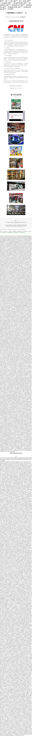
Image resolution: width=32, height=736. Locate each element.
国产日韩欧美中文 (18, 354)
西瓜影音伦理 (14, 558)
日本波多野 (13, 709)
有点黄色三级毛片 (26, 349)
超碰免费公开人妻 (12, 422)
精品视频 (27, 585)
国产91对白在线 (24, 300)
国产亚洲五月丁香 (29, 322)
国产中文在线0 (22, 610)
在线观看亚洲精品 (15, 516)
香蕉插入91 (5, 558)
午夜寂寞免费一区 (13, 654)
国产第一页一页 (12, 436)
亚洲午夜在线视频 (11, 437)
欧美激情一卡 (30, 466)
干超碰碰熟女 (23, 326)
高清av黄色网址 (3, 387)
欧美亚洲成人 (22, 729)
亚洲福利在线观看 (11, 414)
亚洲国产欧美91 (12, 536)
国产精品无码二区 (7, 340)
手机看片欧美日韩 (25, 250)
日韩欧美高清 (24, 700)
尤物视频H (28, 682)
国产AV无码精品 (6, 727)
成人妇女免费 (4, 685)
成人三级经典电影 (22, 401)
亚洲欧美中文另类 (8, 724)
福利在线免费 (3, 441)
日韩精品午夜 (4, 357)
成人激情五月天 (21, 327)
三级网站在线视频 (4, 528)
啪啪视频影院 (24, 675)
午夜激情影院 (9, 398)
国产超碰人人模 (14, 254)
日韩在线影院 (15, 718)
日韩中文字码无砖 (9, 312)
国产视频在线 (19, 514)
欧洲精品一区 (21, 447)
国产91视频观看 (11, 264)
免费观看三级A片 (3, 651)
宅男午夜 (23, 625)
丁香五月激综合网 (8, 622)
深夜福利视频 (19, 549)
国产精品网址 (25, 361)
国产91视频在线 (5, 346)
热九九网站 (4, 670)
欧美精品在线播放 (6, 388)
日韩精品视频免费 (28, 328)
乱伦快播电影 (9, 514)
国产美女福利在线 (4, 299)
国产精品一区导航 (6, 270)
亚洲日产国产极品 (17, 610)
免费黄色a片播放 (10, 369)
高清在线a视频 (28, 681)
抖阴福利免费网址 (9, 643)
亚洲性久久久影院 (13, 544)
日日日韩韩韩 (13, 491)
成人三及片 (24, 539)
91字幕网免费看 (10, 271)
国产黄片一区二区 (11, 687)
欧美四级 (3, 645)
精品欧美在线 (2, 634)
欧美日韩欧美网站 (12, 411)
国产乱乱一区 (19, 692)
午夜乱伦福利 (22, 292)
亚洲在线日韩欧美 (29, 409)
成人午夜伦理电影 (3, 513)
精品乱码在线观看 (4, 280)
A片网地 (30, 650)
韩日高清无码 (19, 501)
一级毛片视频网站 (22, 433)
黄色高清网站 (25, 398)
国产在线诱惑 (13, 309)
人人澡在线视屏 (6, 503)
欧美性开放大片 (4, 354)
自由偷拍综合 (25, 466)
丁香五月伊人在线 (4, 368)
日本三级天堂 (6, 359)
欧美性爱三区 (27, 678)
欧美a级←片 (18, 652)
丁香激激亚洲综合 (10, 249)
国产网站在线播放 (19, 301)
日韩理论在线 (8, 540)
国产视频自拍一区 (5, 505)
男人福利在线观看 (18, 496)
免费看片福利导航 (17, 565)
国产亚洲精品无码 (14, 255)
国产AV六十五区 (21, 360)
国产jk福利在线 (26, 324)
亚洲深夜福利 (12, 578)
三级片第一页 (26, 352)
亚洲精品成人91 (24, 499)
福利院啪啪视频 (15, 683)
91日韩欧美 (18, 562)
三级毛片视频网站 (8, 676)
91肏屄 (14, 535)
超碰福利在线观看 (17, 359)
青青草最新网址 (6, 358)
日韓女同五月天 (29, 528)
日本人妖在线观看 (10, 506)
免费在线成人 (10, 262)
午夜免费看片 (25, 366)
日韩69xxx (20, 537)
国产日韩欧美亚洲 (27, 414)
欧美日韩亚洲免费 (26, 606)
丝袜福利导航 (6, 447)
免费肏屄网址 (15, 271)
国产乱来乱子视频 (25, 439)
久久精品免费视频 (15, 306)
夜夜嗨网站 (23, 578)
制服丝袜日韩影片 (6, 671)
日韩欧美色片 (22, 698)
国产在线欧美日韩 (22, 705)
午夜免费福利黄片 (20, 720)
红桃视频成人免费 (13, 486)
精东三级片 (2, 563)
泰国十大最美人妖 (16, 614)
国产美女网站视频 (22, 693)
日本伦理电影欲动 (27, 543)
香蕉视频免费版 (8, 409)
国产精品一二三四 (9, 256)
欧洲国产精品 (8, 590)
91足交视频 (20, 504)
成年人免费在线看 (23, 511)
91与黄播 (25, 480)
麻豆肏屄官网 (14, 319)
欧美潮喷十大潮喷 (19, 689)
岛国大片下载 (30, 594)
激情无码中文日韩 (19, 563)
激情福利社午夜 (7, 251)
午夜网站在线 (5, 250)
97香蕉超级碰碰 (15, 356)
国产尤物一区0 (14, 514)
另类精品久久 (16, 705)
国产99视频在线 (13, 292)
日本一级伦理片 (26, 581)
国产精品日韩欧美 (13, 704)
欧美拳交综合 (28, 627)
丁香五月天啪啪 (5, 243)
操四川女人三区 (17, 323)
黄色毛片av (4, 694)
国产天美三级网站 (22, 494)
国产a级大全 (7, 649)
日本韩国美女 (29, 444)
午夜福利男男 (27, 247)
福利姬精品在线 (25, 626)
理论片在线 (12, 719)
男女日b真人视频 (19, 303)
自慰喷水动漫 (21, 351)
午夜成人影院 (3, 390)
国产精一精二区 (9, 279)
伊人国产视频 (18, 412)
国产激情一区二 (15, 369)
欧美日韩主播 (19, 673)
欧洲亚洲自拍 (6, 328)
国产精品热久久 (27, 699)
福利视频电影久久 (21, 560)
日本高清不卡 (7, 535)
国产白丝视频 (25, 303)
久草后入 (29, 704)
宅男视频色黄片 (23, 708)
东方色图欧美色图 (26, 351)
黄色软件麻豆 (28, 326)
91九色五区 (12, 541)
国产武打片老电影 (16, 434)
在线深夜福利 (9, 418)
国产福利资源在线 (6, 545)
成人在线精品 (5, 586)
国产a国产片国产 (25, 407)
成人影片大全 (23, 314)
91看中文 (4, 725)
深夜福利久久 (5, 531)
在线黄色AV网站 (28, 500)
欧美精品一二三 (22, 265)
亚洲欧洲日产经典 (5, 690)
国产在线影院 (6, 265)
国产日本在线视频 (7, 308)
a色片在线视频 (15, 388)
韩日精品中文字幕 (23, 307)
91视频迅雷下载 (10, 306)
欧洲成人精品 (20, 580)
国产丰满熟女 (19, 393)
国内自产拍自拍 (26, 356)
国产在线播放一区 (23, 510)
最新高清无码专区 (13, 539)
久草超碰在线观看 (10, 296)
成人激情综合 (23, 513)
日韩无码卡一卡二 (9, 694)
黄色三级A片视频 (21, 390)
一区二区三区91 (19, 532)
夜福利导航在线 (25, 462)
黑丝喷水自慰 (12, 708)
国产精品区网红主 (24, 245)
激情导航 (13, 627)
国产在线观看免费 (17, 530)
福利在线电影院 (3, 448)
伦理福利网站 (3, 300)
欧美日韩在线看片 (14, 611)
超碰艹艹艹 (11, 484)
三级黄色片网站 (23, 612)
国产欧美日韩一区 (19, 539)
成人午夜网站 (3, 282)
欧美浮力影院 (23, 652)
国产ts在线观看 (6, 492)
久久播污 (10, 601)
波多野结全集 (8, 311)
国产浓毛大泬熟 (4, 466)
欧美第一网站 (4, 281)
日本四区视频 (8, 637)
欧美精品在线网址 (27, 243)
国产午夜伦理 (9, 280)
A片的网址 (10, 497)
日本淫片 (8, 542)
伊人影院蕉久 (19, 557)
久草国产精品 (27, 438)
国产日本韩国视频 (25, 544)
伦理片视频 (20, 683)
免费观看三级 (18, 609)
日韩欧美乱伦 (14, 726)
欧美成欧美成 (12, 396)
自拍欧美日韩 (8, 292)
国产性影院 (10, 692)
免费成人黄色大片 (4, 512)
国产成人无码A (6, 610)
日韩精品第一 (12, 499)
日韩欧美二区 (23, 410)
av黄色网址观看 (29, 394)
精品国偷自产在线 (27, 502)
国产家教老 (8, 725)
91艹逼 (26, 719)
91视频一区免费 (4, 709)
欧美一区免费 (2, 349)
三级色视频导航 (8, 387)
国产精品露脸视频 (10, 528)
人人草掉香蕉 (15, 389)
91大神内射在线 (21, 352)
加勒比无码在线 (21, 249)
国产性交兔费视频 (4, 399)
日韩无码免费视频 (22, 699)
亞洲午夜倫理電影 (22, 465)
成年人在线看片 (20, 388)
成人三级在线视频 (25, 372)
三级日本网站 (3, 304)
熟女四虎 (23, 490)
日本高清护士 (17, 413)
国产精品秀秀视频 (20, 321)
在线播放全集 (5, 404)
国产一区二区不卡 (6, 415)
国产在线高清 (8, 448)
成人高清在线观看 (19, 728)
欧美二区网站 (30, 407)
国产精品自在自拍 (3, 417)
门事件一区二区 (7, 304)
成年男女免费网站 (3, 412)
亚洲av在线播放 (13, 660)
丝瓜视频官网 (27, 494)
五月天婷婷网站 (12, 276)
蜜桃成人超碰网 (15, 686)
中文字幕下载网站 (20, 368)
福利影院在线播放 (17, 598)
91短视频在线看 (27, 293)
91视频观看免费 (20, 341)
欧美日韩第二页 (8, 607)
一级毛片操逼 (26, 447)
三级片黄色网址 (12, 308)
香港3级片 (26, 672)
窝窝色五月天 (8, 511)
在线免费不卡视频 (21, 691)
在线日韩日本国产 (13, 471)
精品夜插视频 (17, 441)
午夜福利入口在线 (4, 480)
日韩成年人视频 (8, 323)
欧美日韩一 (18, 495)
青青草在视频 (23, 654)
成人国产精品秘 (8, 650)
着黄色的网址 (14, 407)
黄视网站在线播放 (25, 695)
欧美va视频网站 (23, 486)
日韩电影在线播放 (20, 423)
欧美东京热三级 (2, 317)
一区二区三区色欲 (7, 496)
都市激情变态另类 (14, 680)
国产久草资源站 (11, 318)
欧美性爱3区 (25, 689)
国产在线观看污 (15, 296)
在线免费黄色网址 (14, 607)
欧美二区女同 (27, 421)
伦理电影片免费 (9, 670)
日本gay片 (22, 677)
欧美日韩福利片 (14, 501)
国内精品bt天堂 (4, 269)
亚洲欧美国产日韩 (21, 482)
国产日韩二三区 (13, 310)
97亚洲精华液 (15, 506)
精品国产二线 (27, 340)
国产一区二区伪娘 (10, 368)
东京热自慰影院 (13, 362)
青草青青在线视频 (18, 305)
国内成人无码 (19, 703)
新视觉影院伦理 (15, 252)
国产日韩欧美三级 (17, 631)
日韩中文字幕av (20, 686)
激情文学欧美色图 (4, 272)
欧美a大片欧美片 (9, 392)
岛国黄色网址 (3, 251)
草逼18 (8, 708)
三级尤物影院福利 (15, 399)
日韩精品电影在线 (15, 352)
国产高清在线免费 (15, 341)
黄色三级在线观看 (23, 323)
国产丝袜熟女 (10, 466)
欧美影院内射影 (7, 684)
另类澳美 (26, 625)
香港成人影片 (27, 265)
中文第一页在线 (2, 305)
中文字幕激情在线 (20, 366)
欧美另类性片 (4, 278)
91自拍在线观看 (25, 657)
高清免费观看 (18, 421)
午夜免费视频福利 (21, 543)
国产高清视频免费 (13, 551)
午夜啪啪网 (29, 499)
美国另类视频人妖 (4, 310)
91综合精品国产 (3, 298)
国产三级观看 (4, 371)
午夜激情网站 (16, 582)
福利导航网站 (12, 347)
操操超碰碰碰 (15, 312)
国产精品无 (17, 545)
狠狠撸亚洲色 (24, 297)
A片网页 (15, 703)
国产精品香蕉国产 (14, 417)
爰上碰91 (20, 582)
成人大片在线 (22, 553)
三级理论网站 (5, 275)
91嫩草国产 (19, 589)
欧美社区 (2, 582)
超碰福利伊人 (9, 250)
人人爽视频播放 (16, 327)
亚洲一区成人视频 (9, 366)
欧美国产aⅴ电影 (19, 279)
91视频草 (17, 590)
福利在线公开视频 (16, 248)
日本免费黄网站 (22, 276)
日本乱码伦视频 (18, 622)
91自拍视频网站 (20, 291)
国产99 (30, 597)
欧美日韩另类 (21, 346)
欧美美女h (6, 648)
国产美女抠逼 (10, 463)
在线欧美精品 (9, 263)
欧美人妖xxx (22, 507)
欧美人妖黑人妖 (21, 437)
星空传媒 (12, 543)
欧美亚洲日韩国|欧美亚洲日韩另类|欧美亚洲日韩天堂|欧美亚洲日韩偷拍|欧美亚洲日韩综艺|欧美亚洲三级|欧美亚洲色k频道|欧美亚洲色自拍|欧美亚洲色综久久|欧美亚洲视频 (16, 459)
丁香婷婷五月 (19, 245)
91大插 (9, 587)
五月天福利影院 (22, 697)
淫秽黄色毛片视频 (21, 687)
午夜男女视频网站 (4, 418)
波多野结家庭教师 (16, 242)
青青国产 (22, 496)
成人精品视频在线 (25, 374)
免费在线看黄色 (3, 301)
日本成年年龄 (8, 645)
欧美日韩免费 (11, 577)
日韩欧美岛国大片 (15, 531)
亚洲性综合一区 (15, 386)
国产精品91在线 (16, 293)
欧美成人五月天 (6, 450)
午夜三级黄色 (6, 445)
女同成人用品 (5, 296)
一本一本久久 (5, 687)
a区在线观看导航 (8, 500)
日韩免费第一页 (8, 608)
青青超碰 (12, 489)
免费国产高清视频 (18, 709)
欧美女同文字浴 (17, 435)
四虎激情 (22, 515)
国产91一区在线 (8, 372)
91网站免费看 (5, 692)
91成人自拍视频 (18, 304)
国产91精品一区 (28, 364)
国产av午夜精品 (22, 633)
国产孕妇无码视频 (20, 688)
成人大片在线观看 (20, 445)
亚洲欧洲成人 (24, 488)
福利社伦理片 (7, 484)
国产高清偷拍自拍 (17, 672)
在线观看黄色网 (22, 696)
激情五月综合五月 (14, 557)
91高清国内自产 (8, 579)
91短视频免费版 (16, 640)
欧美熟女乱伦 (14, 301)
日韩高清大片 (17, 266)
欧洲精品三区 (7, 411)
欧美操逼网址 (26, 644)
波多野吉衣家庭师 (22, 593)
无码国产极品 (19, 731)
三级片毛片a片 (2, 502)
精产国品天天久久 (27, 517)
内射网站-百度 (27, 564)
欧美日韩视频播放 (10, 494)
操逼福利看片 (23, 282)
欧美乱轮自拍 (11, 672)
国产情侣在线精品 (17, 697)
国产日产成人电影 (8, 726)
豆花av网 (17, 595)
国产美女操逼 (9, 341)
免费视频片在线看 (14, 398)
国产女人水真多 (22, 722)
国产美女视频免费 (4, 369)
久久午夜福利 (18, 251)
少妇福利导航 (25, 636)
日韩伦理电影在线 (26, 674)
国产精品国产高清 (23, 328)
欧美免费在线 (18, 658)
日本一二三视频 (5, 640)
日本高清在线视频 (28, 412)
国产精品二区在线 (4, 338)
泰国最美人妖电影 (3, 590)
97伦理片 (21, 462)
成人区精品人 (28, 590)
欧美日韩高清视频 (12, 247)
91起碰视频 (6, 677)
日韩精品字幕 (19, 685)
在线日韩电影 (25, 416)
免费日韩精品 (26, 360)
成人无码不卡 (5, 707)
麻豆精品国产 (12, 628)
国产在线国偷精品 (25, 278)
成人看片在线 (12, 450)
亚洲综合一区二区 (20, 406)
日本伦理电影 (15, 349)
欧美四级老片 (29, 361)
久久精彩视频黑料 (4, 416)
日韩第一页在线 (20, 294)
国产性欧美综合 (11, 671)
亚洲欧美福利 (17, 358)
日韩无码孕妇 (13, 590)
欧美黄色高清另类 (23, 586)
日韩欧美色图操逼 (16, 249)
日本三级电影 (28, 295)
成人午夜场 (21, 541)
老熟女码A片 (28, 596)
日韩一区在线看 (6, 493)
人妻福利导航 (18, 308)
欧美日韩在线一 (2, 676)
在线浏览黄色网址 (6, 504)
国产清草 (8, 532)
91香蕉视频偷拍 (29, 501)
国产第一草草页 (21, 273)
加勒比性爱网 (29, 267)
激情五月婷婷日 (9, 399)
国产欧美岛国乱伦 (24, 634)
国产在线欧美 (24, 645)
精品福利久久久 (8, 309)
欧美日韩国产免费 (28, 503)
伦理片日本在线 (2, 316)
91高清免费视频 (26, 487)
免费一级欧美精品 (21, 260)
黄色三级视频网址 (12, 266)
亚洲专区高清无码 (13, 562)
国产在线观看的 (4, 263)
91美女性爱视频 (22, 345)
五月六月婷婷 (5, 688)
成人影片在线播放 (26, 406)
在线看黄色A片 (2, 501)
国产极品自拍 (15, 279)
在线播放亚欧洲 (15, 606)
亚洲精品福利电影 (17, 450)
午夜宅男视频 (28, 470)
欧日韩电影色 (25, 339)
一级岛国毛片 (20, 325)
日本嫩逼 (12, 461)
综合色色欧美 (13, 421)
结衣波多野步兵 (6, 628)
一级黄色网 (10, 627)
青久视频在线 (25, 254)
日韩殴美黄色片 (8, 548)
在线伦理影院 (22, 503)
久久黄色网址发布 (9, 314)
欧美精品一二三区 (23, 484)
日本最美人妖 (6, 345)
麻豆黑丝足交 (6, 723)
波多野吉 (19, 648)
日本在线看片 (16, 347)
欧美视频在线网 (8, 461)
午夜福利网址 (28, 593)
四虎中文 (28, 611)
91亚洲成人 (20, 606)
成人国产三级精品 (17, 270)
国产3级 (5, 532)
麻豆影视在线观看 (24, 408)
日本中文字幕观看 (8, 410)
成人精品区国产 (16, 329)
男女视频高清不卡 (23, 690)
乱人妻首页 (11, 609)
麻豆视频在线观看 (26, 670)
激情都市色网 (11, 242)
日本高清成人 (10, 444)
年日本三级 (4, 488)
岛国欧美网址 (15, 268)
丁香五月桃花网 (19, 312)
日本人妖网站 (3, 276)
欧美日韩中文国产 (21, 356)
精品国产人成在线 (11, 328)
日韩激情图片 (29, 675)
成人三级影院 (9, 440)
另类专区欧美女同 (25, 728)
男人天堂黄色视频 (26, 388)
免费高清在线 (17, 422)
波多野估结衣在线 (20, 566)
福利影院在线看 (24, 551)
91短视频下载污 (18, 725)
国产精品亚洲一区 (24, 549)
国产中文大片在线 (4, 249)
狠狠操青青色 (27, 705)
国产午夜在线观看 (25, 726)
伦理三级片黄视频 (12, 295)
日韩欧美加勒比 (19, 442)
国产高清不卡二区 (22, 449)
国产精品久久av (18, 418)
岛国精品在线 (4, 314)
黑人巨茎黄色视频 (14, 365)
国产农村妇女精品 (7, 486)
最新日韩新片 (14, 275)
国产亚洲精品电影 (28, 315)
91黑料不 (27, 676)
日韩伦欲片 (11, 504)
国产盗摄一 (4, 673)
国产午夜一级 (13, 559)
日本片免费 (9, 483)
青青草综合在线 (7, 305)
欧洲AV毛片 (15, 688)
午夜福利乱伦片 (14, 585)
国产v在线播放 (11, 403)
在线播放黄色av (25, 370)
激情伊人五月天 (13, 274)
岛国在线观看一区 (22, 434)
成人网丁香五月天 (19, 493)
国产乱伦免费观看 (20, 313)
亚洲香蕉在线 (6, 434)
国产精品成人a (8, 489)
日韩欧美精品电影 (27, 317)
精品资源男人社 (6, 329)
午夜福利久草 (28, 722)
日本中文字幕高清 (10, 376)
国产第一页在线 (2, 315)
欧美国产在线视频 (26, 338)
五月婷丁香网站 (4, 421)
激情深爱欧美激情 (13, 340)
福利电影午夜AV (27, 413)
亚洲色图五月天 (11, 290)
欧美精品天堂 (15, 394)
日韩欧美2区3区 (5, 446)
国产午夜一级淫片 (14, 589)
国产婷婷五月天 (6, 554)
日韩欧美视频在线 (11, 465)
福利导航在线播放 (6, 672)
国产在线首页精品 (14, 344)
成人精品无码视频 (25, 404)
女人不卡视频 (24, 394)
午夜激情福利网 (21, 536)
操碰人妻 (14, 507)
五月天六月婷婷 (18, 326)
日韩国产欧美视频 (5, 550)
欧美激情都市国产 (24, 547)
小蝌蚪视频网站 (4, 515)
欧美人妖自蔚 (15, 416)
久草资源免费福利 (18, 499)
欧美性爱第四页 (19, 299)
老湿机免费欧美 (19, 468)
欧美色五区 (10, 636)
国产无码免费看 (5, 444)
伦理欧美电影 (26, 253)
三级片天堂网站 (24, 563)
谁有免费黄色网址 (11, 293)
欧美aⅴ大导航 (13, 638)
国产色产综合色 (17, 259)
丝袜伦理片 (14, 692)
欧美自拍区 (9, 681)
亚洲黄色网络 (9, 464)
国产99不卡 (19, 547)
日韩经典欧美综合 (22, 293)
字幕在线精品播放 (15, 624)
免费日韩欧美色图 (23, 251)
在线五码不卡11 (25, 491)
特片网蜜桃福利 (23, 274)
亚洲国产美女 (14, 391)
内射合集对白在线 (9, 301)
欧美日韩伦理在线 (20, 339)
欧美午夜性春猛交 (15, 385)
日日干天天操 (20, 361)
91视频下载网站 (23, 558)
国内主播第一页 (6, 422)
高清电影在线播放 (8, 585)
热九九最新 (2, 610)
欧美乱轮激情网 (4, 279)
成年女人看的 (20, 443)
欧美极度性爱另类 (19, 544)
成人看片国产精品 (25, 718)
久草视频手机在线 (8, 600)
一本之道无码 (19, 367)
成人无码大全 (16, 605)
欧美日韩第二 (17, 630)
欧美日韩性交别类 (12, 265)
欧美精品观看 (17, 461)
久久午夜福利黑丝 (28, 534)
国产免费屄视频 (16, 447)
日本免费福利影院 (23, 641)
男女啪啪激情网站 (28, 348)
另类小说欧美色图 (15, 670)
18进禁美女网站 (21, 552)
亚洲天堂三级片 (17, 337)
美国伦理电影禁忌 (9, 487)
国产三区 (3, 608)
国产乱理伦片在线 (7, 470)
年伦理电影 (13, 630)
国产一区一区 (9, 406)
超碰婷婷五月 (6, 290)
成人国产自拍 (12, 435)
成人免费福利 (12, 661)
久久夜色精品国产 (8, 300)
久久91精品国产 (11, 447)
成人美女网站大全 (15, 256)
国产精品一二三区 (12, 307)
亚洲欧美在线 (23, 596)
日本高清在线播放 (10, 433)
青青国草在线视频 (27, 306)
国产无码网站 (24, 707)
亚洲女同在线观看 (23, 316)
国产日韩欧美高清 (19, 372)
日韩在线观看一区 (23, 587)
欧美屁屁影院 (13, 357)
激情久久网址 (15, 314)
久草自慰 (13, 548)
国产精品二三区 (6, 242)
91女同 (9, 534)
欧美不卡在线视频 (24, 505)
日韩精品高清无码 (16, 424)
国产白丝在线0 (9, 404)
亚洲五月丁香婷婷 (20, 732)
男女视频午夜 (2, 602)
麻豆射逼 (8, 488)
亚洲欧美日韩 (4, 659)
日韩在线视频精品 (19, 467)
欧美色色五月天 (21, 516)
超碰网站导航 (5, 277)
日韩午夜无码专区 (12, 492)
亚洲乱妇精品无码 (10, 604)
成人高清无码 (19, 300)
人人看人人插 (5, 438)
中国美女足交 (6, 293)
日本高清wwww (22, 642)
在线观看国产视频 (15, 320)
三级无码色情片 (6, 553)
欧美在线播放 (17, 629)
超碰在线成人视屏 (27, 592)
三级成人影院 (4, 400)
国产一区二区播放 (17, 436)
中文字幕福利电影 (25, 417)
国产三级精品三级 (22, 243)
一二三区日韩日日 (14, 730)
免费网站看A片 (12, 316)
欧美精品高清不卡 (22, 575)
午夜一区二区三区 (27, 363)
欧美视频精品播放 (18, 637)
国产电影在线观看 (15, 246)
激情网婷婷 (2, 648)
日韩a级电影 (17, 698)
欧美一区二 (7, 598)
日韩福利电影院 (29, 489)
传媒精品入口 (11, 252)
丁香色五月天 (22, 318)
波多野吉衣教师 (7, 258)
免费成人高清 (5, 360)
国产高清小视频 (5, 465)
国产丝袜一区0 (29, 535)
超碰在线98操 (29, 565)
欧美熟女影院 (29, 258)
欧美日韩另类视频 (7, 326)
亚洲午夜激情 (15, 367)
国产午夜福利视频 (17, 318)
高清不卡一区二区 (24, 367)
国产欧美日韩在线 (7, 337)
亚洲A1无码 (3, 600)
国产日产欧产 (4, 681)
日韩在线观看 (14, 418)
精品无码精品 (2, 485)
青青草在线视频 (28, 697)
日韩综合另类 (20, 267)
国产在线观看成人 (21, 419)
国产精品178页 (12, 545)
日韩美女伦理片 (18, 538)
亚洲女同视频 (24, 501)
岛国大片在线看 (5, 469)
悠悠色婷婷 (2, 468)
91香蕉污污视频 (16, 437)
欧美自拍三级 (18, 596)
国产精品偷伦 (7, 639)
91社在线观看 (17, 661)
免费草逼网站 (28, 467)
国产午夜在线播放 (4, 407)
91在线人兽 (19, 700)
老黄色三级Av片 (23, 495)
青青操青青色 (24, 683)
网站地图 (23, 232)
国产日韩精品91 (19, 394)
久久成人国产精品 (18, 343)
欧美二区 (16, 492)
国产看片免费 (25, 649)
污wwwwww (14, 583)
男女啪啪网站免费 (15, 502)
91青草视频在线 (20, 509)
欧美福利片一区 (22, 396)
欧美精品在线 (17, 315)
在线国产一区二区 (20, 581)
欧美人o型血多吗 (25, 355)
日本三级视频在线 (17, 722)
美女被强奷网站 (7, 612)
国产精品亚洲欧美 (8, 519)
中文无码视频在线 (28, 561)
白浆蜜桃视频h (10, 243)
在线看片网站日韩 (17, 342)
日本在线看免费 (2, 611)
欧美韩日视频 (20, 246)
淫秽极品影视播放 (19, 387)
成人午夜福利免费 (14, 397)
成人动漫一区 (12, 329)
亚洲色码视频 (9, 297)
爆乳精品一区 (26, 482)
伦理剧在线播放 (5, 260)
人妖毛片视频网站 (26, 509)
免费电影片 (28, 518)
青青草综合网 (24, 389)
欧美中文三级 (17, 449)
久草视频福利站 (3, 254)
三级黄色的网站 (18, 602)
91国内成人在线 (6, 655)
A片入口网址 (26, 691)
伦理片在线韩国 (2, 362)
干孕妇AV (23, 703)
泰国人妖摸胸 (26, 386)
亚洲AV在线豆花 (21, 531)
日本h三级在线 (13, 542)
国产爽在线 (11, 507)
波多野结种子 (20, 338)
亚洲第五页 (9, 709)
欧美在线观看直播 (25, 387)
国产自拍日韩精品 (15, 487)
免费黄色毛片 (24, 397)
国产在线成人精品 (4, 312)
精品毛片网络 (10, 586)
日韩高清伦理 (9, 624)
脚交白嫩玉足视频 (26, 294)
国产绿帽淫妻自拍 (10, 253)
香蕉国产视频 (20, 674)
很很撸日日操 (12, 317)
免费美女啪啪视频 (4, 635)
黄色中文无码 (18, 638)
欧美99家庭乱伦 (18, 307)
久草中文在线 (29, 325)
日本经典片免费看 (9, 257)
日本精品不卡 (2, 326)
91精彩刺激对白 (6, 266)
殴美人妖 (3, 589)
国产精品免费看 (14, 245)
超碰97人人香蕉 (11, 270)
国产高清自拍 (29, 719)
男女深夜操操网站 (21, 385)
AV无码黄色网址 (13, 633)
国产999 (13, 527)
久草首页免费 (22, 672)
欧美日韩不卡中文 (9, 371)
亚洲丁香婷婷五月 (15, 371)
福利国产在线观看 (29, 512)
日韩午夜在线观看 (21, 481)
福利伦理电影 (16, 533)
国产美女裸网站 (12, 402)
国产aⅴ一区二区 (26, 266)
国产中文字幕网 (24, 353)
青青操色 (27, 597)
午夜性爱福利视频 (3, 323)
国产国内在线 (19, 344)
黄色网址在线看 (19, 420)
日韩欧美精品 (18, 340)
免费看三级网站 (26, 635)
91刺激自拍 (26, 677)
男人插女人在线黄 (12, 451)
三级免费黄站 (7, 653)
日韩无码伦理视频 (9, 299)
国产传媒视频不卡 (5, 614)
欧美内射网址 (7, 396)
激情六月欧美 (26, 277)
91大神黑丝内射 (26, 269)
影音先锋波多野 (29, 637)
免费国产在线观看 (10, 356)
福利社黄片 (2, 603)
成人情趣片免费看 (11, 359)
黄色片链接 (4, 680)
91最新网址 (18, 486)
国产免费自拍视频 (22, 584)
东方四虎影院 (4, 393)
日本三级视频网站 (22, 629)
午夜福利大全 (23, 322)
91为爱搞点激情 (22, 627)
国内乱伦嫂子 (24, 267)
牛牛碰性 (9, 560)
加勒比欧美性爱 (2, 255)
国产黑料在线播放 (14, 560)
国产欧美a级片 (26, 252)
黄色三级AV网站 (7, 362)
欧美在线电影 (5, 561)
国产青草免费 (27, 405)
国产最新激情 (27, 362)
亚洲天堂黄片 (24, 602)
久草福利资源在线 (18, 634)
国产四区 (26, 554)
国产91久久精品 (23, 311)
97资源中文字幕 (21, 424)
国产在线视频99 (17, 316)
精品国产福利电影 (15, 280)
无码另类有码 (4, 350)
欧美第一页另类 (24, 325)
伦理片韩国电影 (20, 528)
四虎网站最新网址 (19, 488)
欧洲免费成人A (15, 361)
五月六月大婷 (15, 580)
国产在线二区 (8, 680)
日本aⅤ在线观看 (16, 517)
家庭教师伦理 (11, 641)
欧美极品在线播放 (13, 364)
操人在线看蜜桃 (13, 546)
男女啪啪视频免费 (8, 557)
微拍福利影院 (22, 317)
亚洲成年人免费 (23, 483)
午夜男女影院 (8, 656)
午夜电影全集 (27, 605)
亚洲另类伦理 (17, 540)
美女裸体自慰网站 (27, 555)
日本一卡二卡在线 (29, 655)
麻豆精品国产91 (11, 553)
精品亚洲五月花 (25, 272)
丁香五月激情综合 (4, 392)
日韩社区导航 (14, 673)
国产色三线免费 (19, 255)
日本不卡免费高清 (4, 366)
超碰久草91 (23, 597)
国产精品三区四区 (21, 730)
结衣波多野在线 (21, 244)
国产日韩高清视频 (29, 308)
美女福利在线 (26, 256)
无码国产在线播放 (25, 301)
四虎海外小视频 (17, 498)
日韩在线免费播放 (3, 309)
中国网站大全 (5, 389)
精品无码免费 (25, 346)
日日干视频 (11, 503)
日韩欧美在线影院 (23, 651)
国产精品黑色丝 (22, 435)
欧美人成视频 (2, 358)
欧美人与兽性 (25, 444)
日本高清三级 (21, 670)
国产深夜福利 (9, 556)
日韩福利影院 (12, 540)
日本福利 (14, 595)
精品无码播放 (3, 347)
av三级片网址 (14, 483)
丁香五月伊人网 (3, 642)
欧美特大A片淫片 (17, 489)
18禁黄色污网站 (22, 359)
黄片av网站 (21, 640)
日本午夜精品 (25, 647)
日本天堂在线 (18, 735)
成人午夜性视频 (23, 409)
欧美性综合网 (15, 432)
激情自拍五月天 (20, 399)
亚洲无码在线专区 (18, 408)
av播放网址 (18, 633)
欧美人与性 (27, 702)
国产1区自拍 (26, 533)
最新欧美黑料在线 (22, 653)
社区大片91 (20, 706)
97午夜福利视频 (2, 540)
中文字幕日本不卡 (13, 468)
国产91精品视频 (2, 322)
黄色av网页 (18, 583)
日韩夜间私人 (15, 325)
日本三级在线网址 (10, 605)
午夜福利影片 (14, 731)
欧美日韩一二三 (4, 248)
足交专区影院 (24, 527)
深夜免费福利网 (6, 507)
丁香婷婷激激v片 (14, 370)
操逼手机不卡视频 (17, 727)
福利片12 (16, 719)
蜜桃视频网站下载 (26, 373)
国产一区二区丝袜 (19, 297)
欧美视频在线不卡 (25, 704)
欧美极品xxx (24, 467)
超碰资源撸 (2, 660)
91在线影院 (6, 629)
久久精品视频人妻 (20, 415)
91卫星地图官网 (28, 643)
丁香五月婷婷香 (23, 412)
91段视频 (13, 642)
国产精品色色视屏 (5, 481)
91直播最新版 (5, 534)
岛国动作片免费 (24, 557)
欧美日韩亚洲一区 (26, 724)
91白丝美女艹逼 (25, 376)
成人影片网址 (14, 400)
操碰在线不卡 (20, 389)
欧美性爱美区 (27, 623)
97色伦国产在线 (22, 450)
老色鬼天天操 (19, 314)
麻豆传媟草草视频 (14, 420)
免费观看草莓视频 (17, 690)
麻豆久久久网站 (11, 696)
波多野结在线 (10, 346)
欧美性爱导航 (14, 581)
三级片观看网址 (4, 256)
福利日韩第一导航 (17, 414)
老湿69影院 (12, 612)
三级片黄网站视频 (28, 410)
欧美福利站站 (27, 358)
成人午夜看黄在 (27, 435)
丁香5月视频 (3, 607)
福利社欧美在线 (6, 436)
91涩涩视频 (5, 580)
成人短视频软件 (26, 403)
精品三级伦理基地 (19, 374)
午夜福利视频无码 (17, 655)
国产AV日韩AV (21, 480)
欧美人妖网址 (3, 247)
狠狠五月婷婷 (21, 533)
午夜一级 (2, 559)
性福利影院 (13, 634)
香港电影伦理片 (10, 244)
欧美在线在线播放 (21, 464)
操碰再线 (29, 563)
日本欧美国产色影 (11, 702)
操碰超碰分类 (13, 695)
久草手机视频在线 (11, 629)
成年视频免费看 (15, 480)
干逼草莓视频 (17, 657)
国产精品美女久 (13, 281)
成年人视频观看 (28, 602)
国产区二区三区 (26, 273)
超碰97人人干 (12, 637)
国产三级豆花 (6, 641)
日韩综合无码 (4, 245)
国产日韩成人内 (24, 701)
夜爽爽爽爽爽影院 (5, 443)
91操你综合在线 (28, 654)
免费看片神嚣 (5, 271)
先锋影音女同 (9, 442)
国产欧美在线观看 (11, 375)
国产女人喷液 (18, 362)
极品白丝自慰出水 (6, 294)
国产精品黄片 (7, 276)
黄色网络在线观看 (8, 397)
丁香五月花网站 (9, 278)
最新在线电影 (12, 259)
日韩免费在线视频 (9, 254)
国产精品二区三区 (25, 312)
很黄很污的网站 (10, 691)
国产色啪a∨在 (13, 652)
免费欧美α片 (7, 390)
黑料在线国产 (17, 576)
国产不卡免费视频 (19, 439)
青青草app (28, 686)
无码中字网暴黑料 (16, 360)
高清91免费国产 (22, 413)
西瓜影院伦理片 (26, 296)
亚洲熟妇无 (18, 491)
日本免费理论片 (12, 603)
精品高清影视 (18, 643)
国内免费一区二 (23, 418)
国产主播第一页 (23, 309)
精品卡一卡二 (29, 598)
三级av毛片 (15, 700)
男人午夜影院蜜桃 (24, 598)
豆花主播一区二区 (23, 337)
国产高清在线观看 (23, 310)
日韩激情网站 (24, 257)
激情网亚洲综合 (9, 355)
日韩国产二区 (24, 391)
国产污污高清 (4, 423)
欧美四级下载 (15, 445)
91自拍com (4, 543)
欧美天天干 (19, 505)
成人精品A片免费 (4, 319)
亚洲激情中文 (18, 310)
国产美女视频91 (27, 276)
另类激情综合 (10, 320)
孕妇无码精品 (9, 391)
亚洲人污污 (18, 660)
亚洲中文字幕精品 (23, 295)
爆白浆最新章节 (10, 690)
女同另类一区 (14, 355)
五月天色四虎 (14, 263)
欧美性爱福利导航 (14, 532)
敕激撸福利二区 (29, 310)
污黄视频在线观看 (6, 307)
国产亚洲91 (24, 512)
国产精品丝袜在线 (24, 673)
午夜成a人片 (16, 592)
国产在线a (11, 535)
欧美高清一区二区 (9, 419)
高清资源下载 (11, 445)
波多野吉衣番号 (12, 337)
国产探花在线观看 (28, 610)
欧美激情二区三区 (26, 443)
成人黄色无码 (14, 694)
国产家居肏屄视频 (8, 344)
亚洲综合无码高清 (9, 394)
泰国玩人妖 (18, 682)
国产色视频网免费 (13, 282)
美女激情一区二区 (24, 354)
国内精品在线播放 (21, 306)
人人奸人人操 (23, 436)
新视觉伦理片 (4, 274)
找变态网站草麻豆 (8, 720)
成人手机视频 (27, 496)
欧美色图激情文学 (22, 590)
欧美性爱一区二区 (12, 449)
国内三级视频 (21, 576)
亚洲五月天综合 (21, 242)
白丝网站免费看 (12, 311)
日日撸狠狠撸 (11, 697)
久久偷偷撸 (17, 642)
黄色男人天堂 (15, 647)
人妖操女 (16, 509)
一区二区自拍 (18, 554)
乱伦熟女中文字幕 (5, 273)
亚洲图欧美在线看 (26, 640)
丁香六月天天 (23, 438)
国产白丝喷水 (4, 386)
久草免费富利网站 (6, 696)
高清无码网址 (13, 682)
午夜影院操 (27, 693)
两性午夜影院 (18, 587)
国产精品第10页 (18, 263)
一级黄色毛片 (22, 446)
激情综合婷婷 (16, 363)
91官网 (16, 588)
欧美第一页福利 (7, 413)
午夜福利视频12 (10, 373)
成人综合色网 (26, 419)
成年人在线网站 (29, 304)
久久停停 (20, 657)
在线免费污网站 (26, 732)
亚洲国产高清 (13, 354)
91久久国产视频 (17, 265)
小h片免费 (10, 683)
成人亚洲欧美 (10, 613)
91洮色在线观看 (3, 401)
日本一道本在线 (23, 659)
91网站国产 (11, 610)
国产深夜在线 (9, 339)
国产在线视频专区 (27, 390)
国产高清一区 (2, 720)
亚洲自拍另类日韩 (14, 600)
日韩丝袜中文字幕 (4, 376)
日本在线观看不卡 (13, 326)
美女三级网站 (29, 416)
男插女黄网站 (4, 506)
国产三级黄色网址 (20, 416)
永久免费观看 (6, 414)
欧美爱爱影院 (12, 294)
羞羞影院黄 (18, 483)
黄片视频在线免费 (9, 516)
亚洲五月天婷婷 (4, 581)
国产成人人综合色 (4, 394)
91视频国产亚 (16, 504)
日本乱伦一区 (17, 627)
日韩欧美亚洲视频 (14, 300)
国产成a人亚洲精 (12, 588)
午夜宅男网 (15, 508)
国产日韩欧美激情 (28, 614)
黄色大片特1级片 (28, 734)
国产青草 (3, 684)
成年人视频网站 (27, 359)
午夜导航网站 (11, 727)
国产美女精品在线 (17, 328)
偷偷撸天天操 (27, 492)
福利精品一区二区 (12, 734)
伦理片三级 (22, 604)
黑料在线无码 (23, 343)
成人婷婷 (2, 649)
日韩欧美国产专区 (4, 675)
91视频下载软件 (10, 658)
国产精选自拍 (23, 350)
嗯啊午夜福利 (18, 274)
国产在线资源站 (26, 392)
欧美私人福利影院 (11, 345)
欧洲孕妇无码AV (23, 535)
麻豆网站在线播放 (13, 493)
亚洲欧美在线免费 (4, 624)
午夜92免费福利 (14, 339)
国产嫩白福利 (23, 340)
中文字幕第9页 (14, 393)
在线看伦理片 (16, 512)
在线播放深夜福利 (28, 436)
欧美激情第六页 (27, 434)
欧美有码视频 (2, 340)
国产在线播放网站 (21, 324)
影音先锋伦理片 (17, 555)
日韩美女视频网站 (15, 733)
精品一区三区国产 (4, 385)
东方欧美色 (9, 707)
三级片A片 (8, 719)
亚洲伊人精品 (4, 406)
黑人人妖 (11, 699)
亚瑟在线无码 (18, 438)
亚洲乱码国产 (21, 613)
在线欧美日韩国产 (25, 514)
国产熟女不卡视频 (20, 355)
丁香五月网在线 (28, 316)
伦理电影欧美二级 (29, 484)
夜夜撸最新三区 (12, 587)
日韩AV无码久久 (27, 385)
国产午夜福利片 (28, 402)
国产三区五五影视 (21, 347)
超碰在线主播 (19, 365)
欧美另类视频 (4, 733)
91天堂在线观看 (4, 420)
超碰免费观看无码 (17, 678)
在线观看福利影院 (7, 435)
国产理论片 (10, 648)
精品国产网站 (2, 290)
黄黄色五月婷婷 (6, 351)
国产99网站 (23, 500)
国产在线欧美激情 (10, 248)
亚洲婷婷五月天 (7, 508)
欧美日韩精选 (27, 465)
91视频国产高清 (24, 246)
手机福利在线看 (9, 272)
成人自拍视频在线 (24, 448)
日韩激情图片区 (12, 408)
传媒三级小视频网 (10, 678)
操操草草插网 (11, 533)
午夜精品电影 (5, 555)
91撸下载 (1, 560)
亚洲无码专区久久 (24, 365)
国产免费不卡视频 (28, 396)
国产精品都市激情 (26, 290)
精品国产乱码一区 (5, 373)
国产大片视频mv (15, 291)
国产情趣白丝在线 (16, 253)
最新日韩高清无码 (18, 309)
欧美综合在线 (5, 722)
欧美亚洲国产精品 (17, 396)
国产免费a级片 (28, 696)
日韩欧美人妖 (3, 533)
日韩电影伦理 (21, 269)
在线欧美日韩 (18, 654)
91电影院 (25, 687)
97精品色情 (12, 518)
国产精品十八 (20, 724)
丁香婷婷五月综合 (26, 341)
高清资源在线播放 (23, 609)
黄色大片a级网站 (3, 595)
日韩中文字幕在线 (28, 584)
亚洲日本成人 (16, 693)
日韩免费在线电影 (5, 262)
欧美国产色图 (16, 390)
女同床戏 (13, 659)
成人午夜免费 (19, 611)
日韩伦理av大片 (26, 508)
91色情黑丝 (15, 481)
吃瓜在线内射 (11, 390)
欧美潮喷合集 (29, 339)
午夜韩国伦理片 (15, 494)
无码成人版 (18, 507)
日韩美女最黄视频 (11, 555)
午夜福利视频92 (21, 262)
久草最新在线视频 (15, 338)
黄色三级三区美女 (21, 264)
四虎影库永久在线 (8, 634)
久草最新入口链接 (21, 363)
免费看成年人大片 (11, 327)
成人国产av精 (8, 547)
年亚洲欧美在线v (26, 463)
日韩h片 (5, 514)
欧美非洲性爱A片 (18, 490)
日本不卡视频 (11, 462)
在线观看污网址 (26, 368)
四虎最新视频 (14, 250)
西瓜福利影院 (6, 509)
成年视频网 (27, 530)
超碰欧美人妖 (20, 647)
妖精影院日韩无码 (13, 258)
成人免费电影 (5, 549)
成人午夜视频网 (9, 400)
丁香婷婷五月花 (17, 276)
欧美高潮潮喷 (5, 584)
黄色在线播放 (23, 357)
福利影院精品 (4, 374)
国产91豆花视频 (10, 688)
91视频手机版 (7, 544)
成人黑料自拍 (5, 370)
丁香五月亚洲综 (25, 650)
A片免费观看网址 (26, 613)
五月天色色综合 (4, 291)
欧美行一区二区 (12, 413)
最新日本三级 (12, 496)
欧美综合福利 (4, 246)
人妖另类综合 (2, 536)
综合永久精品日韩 (19, 391)
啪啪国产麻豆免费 (23, 559)
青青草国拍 (29, 551)
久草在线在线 (9, 370)
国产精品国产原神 (23, 540)
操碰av (28, 645)
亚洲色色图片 (27, 624)
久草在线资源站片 (11, 677)
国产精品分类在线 (14, 547)
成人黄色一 (27, 630)
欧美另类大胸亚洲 (21, 373)
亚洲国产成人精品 (7, 695)
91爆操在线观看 (24, 304)
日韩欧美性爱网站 (17, 677)
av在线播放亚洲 (28, 589)
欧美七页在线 (27, 536)
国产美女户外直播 (28, 395)
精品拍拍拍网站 (22, 247)
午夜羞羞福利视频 (21, 644)
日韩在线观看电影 (24, 717)
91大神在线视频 (4, 464)
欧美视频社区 (5, 658)
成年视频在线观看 (11, 631)
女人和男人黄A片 (4, 355)
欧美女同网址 (16, 403)
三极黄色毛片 (23, 676)
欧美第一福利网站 (24, 393)
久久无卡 (7, 533)
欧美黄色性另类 (14, 272)
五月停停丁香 (13, 608)
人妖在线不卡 (17, 405)
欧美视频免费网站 (27, 264)
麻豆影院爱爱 (8, 562)
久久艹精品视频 (15, 376)
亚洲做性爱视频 (27, 401)
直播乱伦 (26, 583)
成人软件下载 (8, 578)
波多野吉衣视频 (15, 701)
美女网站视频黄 (28, 703)
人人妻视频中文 (15, 674)
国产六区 (1, 640)
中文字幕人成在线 (24, 628)
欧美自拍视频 (16, 702)
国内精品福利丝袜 (18, 311)
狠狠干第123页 (9, 623)
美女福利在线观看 (29, 633)
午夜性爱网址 (22, 678)
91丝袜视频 (10, 505)
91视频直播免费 (23, 498)
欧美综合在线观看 (4, 356)
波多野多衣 (10, 537)
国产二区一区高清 (13, 529)
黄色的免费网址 (25, 537)
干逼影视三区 (29, 321)
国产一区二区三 (9, 686)
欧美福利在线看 (6, 700)
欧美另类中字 (25, 371)
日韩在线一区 (7, 247)
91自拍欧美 (17, 548)
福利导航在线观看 (3, 408)
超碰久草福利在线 (14, 644)
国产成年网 (2, 695)
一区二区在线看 (24, 279)
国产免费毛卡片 (11, 509)
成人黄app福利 (5, 627)
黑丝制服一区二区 (13, 448)
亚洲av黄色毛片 (20, 636)
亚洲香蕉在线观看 (9, 595)
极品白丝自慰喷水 (4, 424)
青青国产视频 (10, 674)
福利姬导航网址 (20, 600)
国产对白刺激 (28, 629)
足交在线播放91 (6, 252)
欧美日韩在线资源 (14, 406)
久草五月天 (11, 700)
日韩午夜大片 (2, 653)
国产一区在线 (7, 597)
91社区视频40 (3, 650)
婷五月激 (7, 538)
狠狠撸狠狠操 (26, 424)
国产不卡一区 (3, 547)
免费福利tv (29, 628)
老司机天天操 (11, 415)
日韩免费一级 (14, 438)
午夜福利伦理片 (17, 578)
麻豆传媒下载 (4, 409)
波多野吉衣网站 (24, 263)
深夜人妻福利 (5, 636)
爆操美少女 (26, 481)
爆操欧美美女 (4, 719)
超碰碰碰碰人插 (6, 603)
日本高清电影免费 (19, 529)
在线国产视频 (22, 671)
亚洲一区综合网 (6, 693)
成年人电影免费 (9, 642)
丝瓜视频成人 (12, 441)
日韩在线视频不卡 (5, 631)
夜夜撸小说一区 (4, 253)
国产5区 (1, 609)
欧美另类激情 (20, 290)
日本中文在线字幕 (21, 485)
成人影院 (11, 564)
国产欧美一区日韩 (19, 471)
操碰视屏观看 (9, 439)
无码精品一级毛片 (6, 295)
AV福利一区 (28, 510)
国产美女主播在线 (13, 298)
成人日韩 (11, 508)
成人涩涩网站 (12, 653)
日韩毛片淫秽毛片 (17, 510)
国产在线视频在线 (22, 395)
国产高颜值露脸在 (13, 599)
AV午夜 (4, 643)
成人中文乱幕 (9, 267)
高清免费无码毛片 (7, 468)
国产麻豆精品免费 (9, 386)
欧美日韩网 (2, 728)
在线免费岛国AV (25, 579)
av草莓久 (18, 515)
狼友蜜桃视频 (26, 604)
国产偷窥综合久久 (7, 261)
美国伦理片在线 (20, 369)
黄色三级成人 (9, 350)
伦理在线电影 (9, 310)
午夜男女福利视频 (8, 591)
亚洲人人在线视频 (26, 399)
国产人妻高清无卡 (16, 351)
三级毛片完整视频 (15, 724)
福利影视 (9, 644)
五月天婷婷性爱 (26, 261)
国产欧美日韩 (12, 513)
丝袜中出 (2, 588)
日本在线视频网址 (22, 534)
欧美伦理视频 (8, 412)
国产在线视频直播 (25, 731)
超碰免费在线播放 (28, 727)
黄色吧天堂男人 (13, 689)
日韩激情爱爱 (8, 490)
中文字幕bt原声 (15, 706)
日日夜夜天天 (23, 344)
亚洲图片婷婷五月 (27, 556)
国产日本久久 (24, 364)
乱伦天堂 (28, 707)
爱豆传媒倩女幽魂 (4, 542)
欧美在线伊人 (2, 535)
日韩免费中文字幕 (18, 357)
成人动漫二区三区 (3, 311)
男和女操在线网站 (19, 656)
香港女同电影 (10, 706)
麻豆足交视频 (16, 541)
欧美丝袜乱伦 (6, 437)
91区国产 (9, 732)
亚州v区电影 (5, 623)
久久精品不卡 (28, 274)
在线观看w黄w (2, 639)
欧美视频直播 (16, 584)
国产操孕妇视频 (13, 495)
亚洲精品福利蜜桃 (9, 338)
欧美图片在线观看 (24, 275)
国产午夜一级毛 (12, 488)
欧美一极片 (22, 735)
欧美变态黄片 (6, 349)
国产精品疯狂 (21, 463)
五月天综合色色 (10, 360)
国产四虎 (26, 548)
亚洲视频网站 (11, 388)
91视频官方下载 (15, 244)
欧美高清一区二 (4, 391)
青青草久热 (11, 510)
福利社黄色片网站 (23, 258)
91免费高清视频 (25, 320)
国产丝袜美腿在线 (18, 597)
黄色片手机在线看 (9, 417)
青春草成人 (2, 644)
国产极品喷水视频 (9, 321)
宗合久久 (18, 651)
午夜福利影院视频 (16, 243)
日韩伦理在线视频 (15, 482)
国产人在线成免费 (4, 419)
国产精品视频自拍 (6, 704)
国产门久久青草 (8, 365)
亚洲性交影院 (6, 497)
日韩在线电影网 (20, 591)
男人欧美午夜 (9, 673)
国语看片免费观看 (20, 432)
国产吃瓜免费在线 (23, 402)
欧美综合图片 (24, 679)
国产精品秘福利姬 (27, 560)
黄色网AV (16, 687)
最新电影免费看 (27, 449)
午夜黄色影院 (28, 642)
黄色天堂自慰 (20, 440)
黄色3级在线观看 (21, 592)
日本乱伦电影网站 (26, 656)
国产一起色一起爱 (12, 322)
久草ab (7, 702)
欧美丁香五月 (17, 653)
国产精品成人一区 (15, 444)
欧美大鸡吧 (15, 649)
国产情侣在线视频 (23, 348)
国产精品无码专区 (24, 542)
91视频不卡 (28, 692)
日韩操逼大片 (16, 575)
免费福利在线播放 (20, 546)
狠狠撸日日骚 (6, 462)
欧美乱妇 (1, 467)
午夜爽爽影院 (16, 290)
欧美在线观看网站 (15, 267)
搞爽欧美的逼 (26, 242)
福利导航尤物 (15, 368)
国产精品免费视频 (17, 446)
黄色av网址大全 (17, 317)
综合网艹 (20, 675)
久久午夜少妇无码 (10, 302)
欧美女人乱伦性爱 (8, 630)
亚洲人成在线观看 (13, 563)
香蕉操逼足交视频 (26, 541)
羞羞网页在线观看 (10, 424)
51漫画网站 (30, 471)
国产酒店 (1, 496)
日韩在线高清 (19, 707)
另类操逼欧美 (27, 248)
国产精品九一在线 (27, 342)
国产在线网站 (17, 469)
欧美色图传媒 (19, 551)
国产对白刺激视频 (6, 734)
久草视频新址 (2, 449)
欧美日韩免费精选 (9, 566)
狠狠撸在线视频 (13, 372)
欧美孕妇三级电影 (5, 313)
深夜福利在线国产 (25, 648)
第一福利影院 (20, 506)
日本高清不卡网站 (14, 485)
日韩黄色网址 (9, 558)
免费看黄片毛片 (25, 591)
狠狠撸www (8, 699)
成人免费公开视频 (17, 635)
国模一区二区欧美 (5, 348)
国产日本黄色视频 (17, 503)
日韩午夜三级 (13, 323)
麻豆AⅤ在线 (2, 484)
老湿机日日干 (18, 350)
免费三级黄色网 (7, 529)
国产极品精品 (23, 411)
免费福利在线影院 (13, 251)
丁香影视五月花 (4, 267)
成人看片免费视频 (9, 385)
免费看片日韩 (11, 432)
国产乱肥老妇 (5, 325)
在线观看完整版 (3, 527)
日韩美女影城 (20, 404)
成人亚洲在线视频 (17, 345)
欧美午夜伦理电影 (4, 605)
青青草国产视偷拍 (10, 325)
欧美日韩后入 (28, 540)
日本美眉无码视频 (15, 404)
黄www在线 (30, 547)
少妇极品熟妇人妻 (9, 527)
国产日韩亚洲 (4, 372)
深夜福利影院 (9, 438)
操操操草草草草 (13, 297)
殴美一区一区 (23, 530)
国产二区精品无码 (20, 386)
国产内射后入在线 (17, 470)
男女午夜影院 (15, 691)
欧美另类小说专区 (7, 679)
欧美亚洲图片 (27, 345)
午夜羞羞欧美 (14, 646)
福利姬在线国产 (28, 461)
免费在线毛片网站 (29, 282)
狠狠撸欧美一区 (6, 683)
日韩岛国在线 (11, 351)
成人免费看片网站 (18, 527)
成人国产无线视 (18, 409)
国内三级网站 (6, 697)
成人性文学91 (16, 564)
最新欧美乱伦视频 (28, 350)
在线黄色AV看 (26, 515)
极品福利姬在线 (21, 261)
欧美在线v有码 (21, 487)
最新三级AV (13, 490)
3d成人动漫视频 (2, 324)
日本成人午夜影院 (5, 353)
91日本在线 (23, 561)
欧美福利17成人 (13, 350)
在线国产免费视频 (20, 272)
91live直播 (18, 519)
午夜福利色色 (4, 257)
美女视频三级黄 (25, 733)
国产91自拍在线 (15, 464)
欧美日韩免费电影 (11, 348)
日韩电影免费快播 (8, 485)
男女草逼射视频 (24, 468)
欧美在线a (20, 594)
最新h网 (21, 491)
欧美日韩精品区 (26, 415)
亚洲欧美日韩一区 (23, 308)
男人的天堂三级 (20, 268)
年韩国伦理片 (21, 595)
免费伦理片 (16, 528)
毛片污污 (20, 512)
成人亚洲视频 (7, 315)
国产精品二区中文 (16, 433)
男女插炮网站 (25, 291)
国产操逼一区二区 (27, 464)
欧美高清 (24, 528)
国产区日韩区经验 (26, 506)
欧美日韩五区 (20, 650)
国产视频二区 (8, 441)
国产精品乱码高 (23, 400)
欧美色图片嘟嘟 (2, 410)
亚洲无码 (2, 701)
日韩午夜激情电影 (25, 440)
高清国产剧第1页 (22, 248)
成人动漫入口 (13, 410)
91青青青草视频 (19, 397)
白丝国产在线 (10, 606)
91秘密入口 (17, 534)
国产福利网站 (6, 449)
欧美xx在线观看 (4, 442)
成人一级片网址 (6, 268)
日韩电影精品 (2, 599)
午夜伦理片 (16, 632)
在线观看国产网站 (21, 403)
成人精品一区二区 (28, 490)
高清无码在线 (14, 505)
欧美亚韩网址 (4, 297)
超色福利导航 (11, 349)
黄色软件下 (14, 643)
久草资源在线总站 (27, 632)
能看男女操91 (3, 516)
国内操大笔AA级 (24, 255)
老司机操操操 (29, 251)
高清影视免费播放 (15, 675)
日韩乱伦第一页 (23, 638)
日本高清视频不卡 (4, 398)
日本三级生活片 (27, 661)
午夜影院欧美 (12, 729)
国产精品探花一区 (8, 559)
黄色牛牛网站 (6, 244)
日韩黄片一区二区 (21, 392)
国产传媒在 (4, 556)
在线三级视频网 (6, 343)
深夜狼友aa (2, 529)
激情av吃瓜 (24, 532)
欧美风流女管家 (4, 678)
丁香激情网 (4, 686)
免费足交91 (11, 647)
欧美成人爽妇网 (23, 603)
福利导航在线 (4, 439)
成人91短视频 (16, 577)
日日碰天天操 (9, 357)
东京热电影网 (15, 415)
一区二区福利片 (9, 367)
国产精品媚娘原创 (14, 732)
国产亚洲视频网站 (15, 392)
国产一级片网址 (25, 601)
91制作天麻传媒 (4, 731)
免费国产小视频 (26, 445)
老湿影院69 (11, 552)
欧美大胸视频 (12, 405)
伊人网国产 (14, 601)
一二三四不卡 (22, 583)
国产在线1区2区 (10, 291)
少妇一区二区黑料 (10, 269)
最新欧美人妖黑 (28, 659)
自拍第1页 (25, 566)
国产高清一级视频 (29, 694)
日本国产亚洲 (7, 518)
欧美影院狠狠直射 (23, 608)
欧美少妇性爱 (26, 437)
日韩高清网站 (14, 515)
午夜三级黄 (8, 539)
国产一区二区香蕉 (21, 497)
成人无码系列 (11, 592)
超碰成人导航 (18, 659)
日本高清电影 (18, 535)
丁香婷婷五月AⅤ (26, 680)
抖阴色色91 (2, 462)
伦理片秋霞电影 (6, 510)
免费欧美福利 (10, 549)
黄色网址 (6, 701)
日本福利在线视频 (4, 604)
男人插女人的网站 (19, 407)
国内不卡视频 (3, 539)
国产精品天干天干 (13, 602)
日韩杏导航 (3, 482)
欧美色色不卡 (23, 589)
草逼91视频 (23, 725)
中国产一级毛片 (19, 466)
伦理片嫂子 (24, 694)
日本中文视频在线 (6, 609)
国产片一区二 (4, 718)
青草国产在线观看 (13, 596)
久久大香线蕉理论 (27, 270)
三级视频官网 (11, 640)
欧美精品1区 (11, 517)
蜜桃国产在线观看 (15, 262)
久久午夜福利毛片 (21, 719)
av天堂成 (26, 631)
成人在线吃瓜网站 (21, 296)
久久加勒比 (11, 655)
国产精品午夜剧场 (22, 469)
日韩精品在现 (10, 515)
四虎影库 (14, 549)
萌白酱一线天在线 (10, 389)
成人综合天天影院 (13, 511)
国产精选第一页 (11, 657)
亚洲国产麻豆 (17, 639)
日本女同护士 (11, 268)
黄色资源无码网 (10, 434)
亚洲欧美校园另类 (19, 599)
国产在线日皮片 (22, 550)
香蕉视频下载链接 (9, 246)
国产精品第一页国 (6, 402)
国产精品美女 (17, 593)
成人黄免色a (7, 536)
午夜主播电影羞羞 (19, 281)
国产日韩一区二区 (4, 674)
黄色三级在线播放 (20, 254)
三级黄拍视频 (17, 550)
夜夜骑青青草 (26, 432)
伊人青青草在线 (8, 589)
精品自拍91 (18, 608)
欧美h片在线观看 (7, 364)
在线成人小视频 (20, 417)
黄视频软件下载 (10, 575)
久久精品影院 (3, 487)
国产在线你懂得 (5, 575)
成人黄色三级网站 (4, 302)
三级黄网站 (6, 644)
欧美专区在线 (19, 271)
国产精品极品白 (6, 403)
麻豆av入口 (19, 500)
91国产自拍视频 (15, 419)
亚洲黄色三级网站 (27, 688)
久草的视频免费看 (24, 305)
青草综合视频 (5, 560)
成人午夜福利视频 (23, 518)
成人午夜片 (22, 635)
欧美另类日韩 (9, 274)
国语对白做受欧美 (24, 684)
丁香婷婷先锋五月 (9, 245)
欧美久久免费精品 (11, 446)
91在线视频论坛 (22, 358)
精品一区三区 (25, 646)
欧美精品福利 (21, 422)
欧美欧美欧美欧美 (8, 546)
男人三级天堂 (16, 375)
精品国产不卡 (8, 408)
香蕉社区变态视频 (4, 306)
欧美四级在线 (12, 261)
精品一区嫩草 (13, 401)
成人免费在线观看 (13, 304)
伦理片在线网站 (27, 450)
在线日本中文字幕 (4, 689)
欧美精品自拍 (20, 626)
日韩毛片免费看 (8, 698)
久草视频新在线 (14, 685)
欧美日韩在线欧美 (29, 357)
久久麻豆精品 (9, 731)
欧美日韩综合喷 (17, 553)
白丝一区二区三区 (11, 703)
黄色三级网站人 (19, 370)
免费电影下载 (18, 298)
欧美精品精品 (28, 344)
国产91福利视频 (12, 343)
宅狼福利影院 (26, 329)
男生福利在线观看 (19, 250)
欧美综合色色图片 (8, 491)
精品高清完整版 (2, 413)
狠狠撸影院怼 (22, 661)
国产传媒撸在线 (7, 259)
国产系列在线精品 (19, 601)
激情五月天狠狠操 (29, 314)
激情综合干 (18, 511)
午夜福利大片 (29, 307)
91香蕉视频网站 (10, 273)
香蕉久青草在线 (23, 562)
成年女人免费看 (18, 282)
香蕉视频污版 (10, 701)
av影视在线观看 (4, 433)
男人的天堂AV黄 (18, 676)
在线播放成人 (27, 433)
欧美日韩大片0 (10, 481)
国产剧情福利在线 (26, 268)
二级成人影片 (29, 559)
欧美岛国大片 (24, 538)
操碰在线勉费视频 (16, 269)
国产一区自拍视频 (14, 500)
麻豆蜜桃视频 (5, 341)
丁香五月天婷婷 (18, 275)
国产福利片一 (29, 263)
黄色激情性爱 (7, 596)
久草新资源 (7, 705)
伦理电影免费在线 (28, 723)
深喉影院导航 (9, 374)
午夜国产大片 (13, 681)
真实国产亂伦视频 (27, 485)
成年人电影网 (29, 254)
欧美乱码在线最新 (28, 550)
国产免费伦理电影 (5, 463)
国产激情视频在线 (7, 660)
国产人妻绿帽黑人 (11, 550)
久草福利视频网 (5, 721)
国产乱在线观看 (20, 579)
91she (14, 609)
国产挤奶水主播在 (22, 614)
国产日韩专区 (11, 705)
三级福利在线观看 (22, 405)
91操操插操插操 (13, 656)
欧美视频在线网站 (10, 512)
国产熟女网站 (3, 495)
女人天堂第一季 (27, 671)
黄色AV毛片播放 (22, 681)
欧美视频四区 (29, 701)
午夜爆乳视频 (7, 324)
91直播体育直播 (12, 305)
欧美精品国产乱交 (28, 652)
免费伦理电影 (7, 588)
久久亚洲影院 (26, 422)
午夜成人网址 (9, 281)
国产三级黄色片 (20, 320)
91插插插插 (19, 585)
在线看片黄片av (6, 498)
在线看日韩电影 (20, 371)
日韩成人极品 (17, 395)
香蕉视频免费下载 (23, 639)
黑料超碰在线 (6, 327)
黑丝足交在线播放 (10, 635)
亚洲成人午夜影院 (3, 652)
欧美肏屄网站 (26, 318)
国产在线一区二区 (27, 260)
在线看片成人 (20, 280)
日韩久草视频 (5, 626)
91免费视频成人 (18, 448)
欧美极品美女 (25, 321)
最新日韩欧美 (12, 576)
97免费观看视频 (6, 467)
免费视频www (17, 734)
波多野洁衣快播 (29, 562)
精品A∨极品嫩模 (4, 730)
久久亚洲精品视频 (13, 717)
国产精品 (26, 729)
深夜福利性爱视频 (20, 277)
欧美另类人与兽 (26, 516)
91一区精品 (27, 519)
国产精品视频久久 (11, 363)
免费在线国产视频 (21, 256)
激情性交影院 (4, 292)
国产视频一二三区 (5, 361)
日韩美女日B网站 (14, 387)
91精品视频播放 (6, 552)
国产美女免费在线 (12, 467)
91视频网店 (17, 681)
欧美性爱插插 (24, 611)
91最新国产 (6, 606)
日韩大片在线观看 (22, 548)
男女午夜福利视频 (20, 349)
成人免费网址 (7, 347)
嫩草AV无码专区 (12, 597)
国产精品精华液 (6, 264)
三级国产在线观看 (6, 647)
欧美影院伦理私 (5, 537)
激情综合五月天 (15, 699)
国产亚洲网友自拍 (17, 348)
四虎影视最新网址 (6, 657)
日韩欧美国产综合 (25, 599)
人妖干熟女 (12, 470)
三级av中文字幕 (26, 347)
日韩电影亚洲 (13, 622)
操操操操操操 (13, 395)
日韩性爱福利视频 (9, 423)
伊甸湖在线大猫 (7, 317)
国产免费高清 (20, 375)
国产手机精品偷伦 (25, 529)
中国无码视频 (15, 321)
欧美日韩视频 (26, 552)
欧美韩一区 (29, 488)
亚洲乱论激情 (7, 599)
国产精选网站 (17, 401)
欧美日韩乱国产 (18, 400)
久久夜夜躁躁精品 (13, 625)
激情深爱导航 (18, 247)
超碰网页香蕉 (15, 299)
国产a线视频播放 (14, 442)
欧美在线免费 (8, 298)
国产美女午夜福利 (13, 554)
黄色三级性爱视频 (18, 411)
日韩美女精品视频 (4, 339)
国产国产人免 (13, 561)
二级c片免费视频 (2, 395)
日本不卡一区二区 (26, 369)
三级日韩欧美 (26, 244)
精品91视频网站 (16, 462)
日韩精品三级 (8, 543)
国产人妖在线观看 (19, 364)
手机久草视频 (29, 539)
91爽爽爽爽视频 (2, 598)
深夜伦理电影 (10, 313)
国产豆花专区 (15, 373)
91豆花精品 (13, 698)
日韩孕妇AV (7, 582)
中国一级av (29, 647)
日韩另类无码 (9, 420)
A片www (29, 601)
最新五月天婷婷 (10, 580)
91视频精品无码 (6, 541)
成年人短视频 (16, 465)
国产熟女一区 (5, 565)
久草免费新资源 (26, 262)
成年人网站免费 (14, 566)
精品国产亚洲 (2, 445)
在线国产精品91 (20, 649)
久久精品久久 (15, 366)
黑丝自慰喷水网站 (12, 358)
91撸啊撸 (19, 701)
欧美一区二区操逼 (6, 318)
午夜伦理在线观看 (23, 315)
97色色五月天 (5, 691)
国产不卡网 (23, 554)
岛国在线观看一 (24, 594)
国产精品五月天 (15, 463)
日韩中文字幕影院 (29, 483)
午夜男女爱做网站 (29, 495)
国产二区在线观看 (24, 565)
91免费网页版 (12, 725)
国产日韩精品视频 (15, 623)
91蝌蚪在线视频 (17, 295)
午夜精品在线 (11, 693)
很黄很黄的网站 (17, 696)
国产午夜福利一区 (11, 260)
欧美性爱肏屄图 (2, 702)
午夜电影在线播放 (5, 303)
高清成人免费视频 (24, 298)
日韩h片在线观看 (24, 271)
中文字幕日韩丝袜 (18, 322)
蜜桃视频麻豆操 (7, 316)
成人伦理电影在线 (22, 577)
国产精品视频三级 (25, 685)
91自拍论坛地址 (26, 249)
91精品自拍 (27, 469)
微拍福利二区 (17, 261)
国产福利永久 (5, 732)
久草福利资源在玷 (22, 564)
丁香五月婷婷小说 (5, 363)
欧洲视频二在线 (21, 329)
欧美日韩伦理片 (26, 302)
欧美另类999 (22, 660)
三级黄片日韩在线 (4, 613)
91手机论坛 (22, 555)
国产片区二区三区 (28, 411)
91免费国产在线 (22, 421)
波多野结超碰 (18, 258)
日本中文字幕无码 (10, 722)
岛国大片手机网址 (6, 729)
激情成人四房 (22, 362)
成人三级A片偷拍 (29, 639)
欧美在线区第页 (2, 396)
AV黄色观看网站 (8, 395)
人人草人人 (17, 536)
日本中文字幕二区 (16, 273)
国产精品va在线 (13, 519)
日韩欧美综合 (9, 354)
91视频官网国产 (18, 625)
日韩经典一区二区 (21, 502)
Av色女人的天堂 (15, 353)
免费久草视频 (3, 405)
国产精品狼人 (13, 409)
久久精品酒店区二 (17, 641)
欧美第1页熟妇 (13, 439)
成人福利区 (11, 649)
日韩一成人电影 (3, 494)
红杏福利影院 (9, 407)
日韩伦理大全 (25, 441)
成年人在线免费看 (27, 327)
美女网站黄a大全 (19, 398)
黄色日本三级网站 (27, 595)
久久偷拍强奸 (9, 277)
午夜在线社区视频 (21, 492)
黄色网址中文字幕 (3, 365)
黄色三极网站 (22, 270)
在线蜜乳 (24, 686)
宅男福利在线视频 (8, 501)
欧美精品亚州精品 (21, 252)
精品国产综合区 (15, 636)
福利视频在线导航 (15, 648)
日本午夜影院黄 (8, 682)
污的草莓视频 (11, 594)
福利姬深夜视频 (17, 603)
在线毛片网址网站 (26, 600)
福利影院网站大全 (28, 343)
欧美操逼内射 (10, 531)
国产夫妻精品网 (22, 259)
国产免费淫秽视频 (13, 412)
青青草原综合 (18, 292)
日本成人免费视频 (11, 342)
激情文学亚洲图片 (17, 612)
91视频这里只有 (19, 278)
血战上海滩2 (20, 718)
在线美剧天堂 (22, 342)
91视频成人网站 (9, 319)
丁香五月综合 (9, 421)
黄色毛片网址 (15, 303)
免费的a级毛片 (3, 538)
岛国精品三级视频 (12, 315)
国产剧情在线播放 (18, 645)
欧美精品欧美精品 (14, 591)
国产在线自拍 (24, 281)
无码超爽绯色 (26, 730)
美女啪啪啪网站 (8, 611)
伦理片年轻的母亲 (21, 508)
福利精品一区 (23, 470)
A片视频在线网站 (16, 302)
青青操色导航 (9, 685)
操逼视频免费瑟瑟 (22, 623)
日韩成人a (9, 730)
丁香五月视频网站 (15, 650)
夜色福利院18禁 (10, 361)
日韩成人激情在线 (22, 545)
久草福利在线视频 (15, 440)
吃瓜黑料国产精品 (27, 292)
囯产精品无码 (21, 266)
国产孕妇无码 (21, 253)
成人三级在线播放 (9, 352)
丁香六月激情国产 (15, 346)
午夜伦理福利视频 (3, 548)
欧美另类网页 (18, 684)
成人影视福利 (20, 733)
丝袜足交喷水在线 (22, 702)
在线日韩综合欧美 (15, 443)
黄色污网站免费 (6, 625)
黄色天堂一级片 (3, 656)
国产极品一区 (21, 441)
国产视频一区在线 (23, 489)
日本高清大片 (20, 376)
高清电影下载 (7, 322)
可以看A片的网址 (19, 257)
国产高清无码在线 (4, 321)
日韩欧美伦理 (11, 721)
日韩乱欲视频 (24, 637)
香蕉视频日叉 (29, 609)
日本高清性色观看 (25, 280)
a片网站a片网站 (6, 451)
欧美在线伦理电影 (13, 538)
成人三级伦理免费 (15, 277)
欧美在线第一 (10, 303)
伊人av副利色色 (13, 679)
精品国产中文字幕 (14, 720)
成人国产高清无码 (19, 679)
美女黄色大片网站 (24, 658)
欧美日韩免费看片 (6, 601)
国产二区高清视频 (20, 721)
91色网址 (8, 689)
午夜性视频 (26, 497)
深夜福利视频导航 (8, 255)
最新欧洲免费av (24, 420)
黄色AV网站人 (28, 498)
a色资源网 (15, 721)
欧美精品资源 (22, 414)
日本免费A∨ (19, 558)
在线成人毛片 (7, 602)
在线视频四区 (16, 264)
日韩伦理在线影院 (4, 367)
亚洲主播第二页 (6, 563)
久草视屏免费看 (28, 638)
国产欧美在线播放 (26, 313)
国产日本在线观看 (15, 613)
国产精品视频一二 (7, 633)
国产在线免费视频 (28, 725)
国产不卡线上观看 (5, 375)
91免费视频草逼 (4, 320)
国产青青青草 (21, 517)
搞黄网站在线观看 (4, 440)
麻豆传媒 (14, 658)
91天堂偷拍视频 (29, 323)
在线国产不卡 (5, 706)
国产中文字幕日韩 (25, 442)
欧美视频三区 (2, 329)
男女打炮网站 (6, 432)
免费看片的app (11, 582)
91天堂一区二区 (25, 375)
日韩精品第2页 (7, 405)
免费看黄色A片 (15, 313)
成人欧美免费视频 (9, 646)
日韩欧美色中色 (17, 410)
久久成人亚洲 (23, 692)
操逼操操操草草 (25, 423)
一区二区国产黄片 (21, 605)
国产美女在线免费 (25, 319)
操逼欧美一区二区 (10, 718)
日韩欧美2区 (8, 495)
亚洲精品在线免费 (17, 484)
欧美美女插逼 (10, 614)
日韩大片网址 (8, 638)
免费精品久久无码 (10, 632)
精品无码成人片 (24, 493)
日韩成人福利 (22, 734)
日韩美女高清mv (14, 278)
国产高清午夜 (10, 443)
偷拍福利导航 (16, 324)
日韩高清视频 (9, 583)
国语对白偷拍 (19, 717)
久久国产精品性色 (23, 682)
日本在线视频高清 (14, 556)
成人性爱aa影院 (19, 319)
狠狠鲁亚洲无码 (7, 282)
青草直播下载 (16, 260)
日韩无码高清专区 (24, 709)
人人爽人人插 (9, 275)
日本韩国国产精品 (26, 580)
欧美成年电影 (16, 594)
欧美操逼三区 (20, 353)
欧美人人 (8, 513)
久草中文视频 (2, 705)
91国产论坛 (3, 637)
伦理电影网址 (22, 630)
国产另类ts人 (6, 577)
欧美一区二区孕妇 (9, 393)
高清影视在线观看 (19, 695)
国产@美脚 (16, 543)
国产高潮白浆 (29, 448)
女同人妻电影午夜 (27, 446)
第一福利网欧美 (21, 302)
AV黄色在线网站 (11, 498)
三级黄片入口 (3, 258)
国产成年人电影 (24, 299)
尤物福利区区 (18, 561)
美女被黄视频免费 (6, 592)
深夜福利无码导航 (14, 579)
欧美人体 (27, 513)
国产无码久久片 (14, 423)
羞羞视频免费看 (17, 671)
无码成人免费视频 (20, 556)
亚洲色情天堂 (16, 294)
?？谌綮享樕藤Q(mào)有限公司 (14, 13)
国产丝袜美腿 (14, 466)
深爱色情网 (9, 626)
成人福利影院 (20, 444)
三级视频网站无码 (28, 553)
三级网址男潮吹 (7, 551)
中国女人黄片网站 (28, 575)
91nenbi (18, 586)
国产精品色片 (8, 401)
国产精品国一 (10, 353)
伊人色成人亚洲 (20, 607)
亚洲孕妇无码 (14, 257)
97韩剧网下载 (16, 552)
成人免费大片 (12, 324)
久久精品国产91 (13, 374)
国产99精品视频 (10, 416)
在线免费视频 (13, 645)
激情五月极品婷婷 (17, 518)
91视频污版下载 (27, 259)
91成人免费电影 (6, 593)
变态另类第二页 (7, 717)
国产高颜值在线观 (5, 342)
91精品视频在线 (17, 402)
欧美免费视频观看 (18, 708)
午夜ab (9, 561)
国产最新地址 (27, 660)
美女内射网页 (4, 352)
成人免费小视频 (17, 729)
